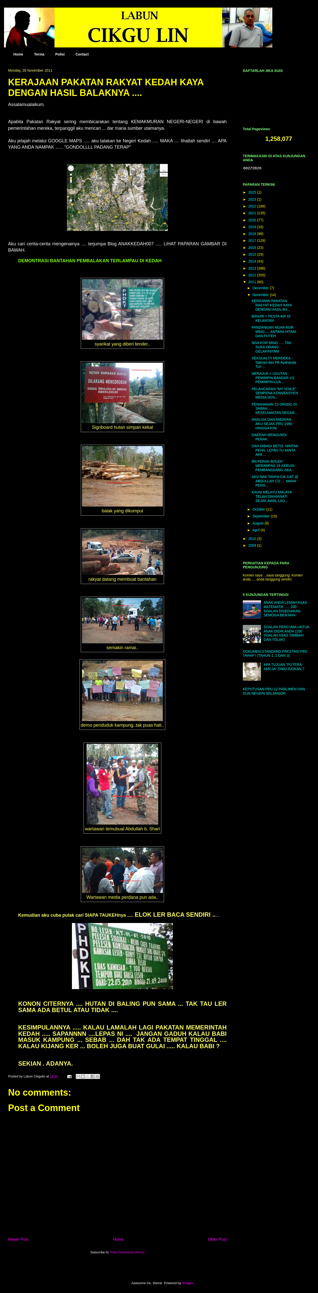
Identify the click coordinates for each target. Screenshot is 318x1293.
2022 (252, 206)
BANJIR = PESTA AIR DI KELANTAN (271, 318)
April (256, 530)
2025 (252, 192)
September (261, 516)
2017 (252, 241)
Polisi (60, 54)
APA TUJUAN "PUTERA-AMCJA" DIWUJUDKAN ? (284, 667)
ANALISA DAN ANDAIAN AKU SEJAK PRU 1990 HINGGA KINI (272, 423)
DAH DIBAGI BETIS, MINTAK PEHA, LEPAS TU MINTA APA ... (275, 450)
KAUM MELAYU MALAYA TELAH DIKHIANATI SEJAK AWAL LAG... (272, 496)
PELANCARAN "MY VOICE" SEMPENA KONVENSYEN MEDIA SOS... (275, 393)
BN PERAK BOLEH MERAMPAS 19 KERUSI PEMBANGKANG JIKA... (273, 465)
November (261, 295)
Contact (82, 54)
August (258, 523)
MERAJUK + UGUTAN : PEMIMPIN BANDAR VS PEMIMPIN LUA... (273, 378)
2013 (252, 268)
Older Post (217, 1239)
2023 (252, 199)
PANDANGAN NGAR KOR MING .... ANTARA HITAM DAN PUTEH (274, 331)
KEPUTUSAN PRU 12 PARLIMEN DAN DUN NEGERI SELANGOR (274, 691)
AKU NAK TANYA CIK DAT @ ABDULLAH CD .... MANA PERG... (275, 481)
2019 (252, 227)
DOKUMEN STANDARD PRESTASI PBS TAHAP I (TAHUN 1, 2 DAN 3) (275, 653)
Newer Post (18, 1239)
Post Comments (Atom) (127, 1252)
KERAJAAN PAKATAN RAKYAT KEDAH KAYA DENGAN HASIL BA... (272, 305)
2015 (252, 254)
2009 (252, 545)
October (259, 509)
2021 (252, 213)
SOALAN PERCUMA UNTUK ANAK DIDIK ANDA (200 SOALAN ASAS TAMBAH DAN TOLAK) (287, 633)
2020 (252, 220)
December (261, 288)
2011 (252, 282)
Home (18, 54)
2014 (252, 261)
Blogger (187, 1283)
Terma (39, 54)
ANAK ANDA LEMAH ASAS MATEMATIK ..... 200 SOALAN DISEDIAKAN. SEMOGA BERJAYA (285, 608)
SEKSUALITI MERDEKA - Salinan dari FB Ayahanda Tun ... (274, 362)
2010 (252, 539)
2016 (252, 248)
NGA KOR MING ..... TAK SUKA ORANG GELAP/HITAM (271, 347)
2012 (252, 275)
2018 (252, 234)
